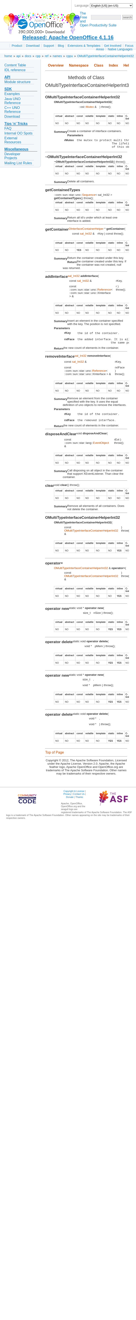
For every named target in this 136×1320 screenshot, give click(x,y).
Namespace (79, 65)
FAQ (7, 128)
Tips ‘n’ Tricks (16, 123)
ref (46, 56)
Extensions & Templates (84, 45)
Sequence (88, 196)
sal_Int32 (86, 235)
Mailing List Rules (18, 163)
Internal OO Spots (18, 133)
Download (32, 45)
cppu (69, 56)
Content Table (15, 65)
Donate (69, 802)
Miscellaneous (16, 149)
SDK (8, 89)
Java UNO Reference (12, 101)
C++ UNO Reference (12, 110)
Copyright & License (73, 796)
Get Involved (112, 45)
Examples (12, 94)
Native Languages (120, 49)
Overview (55, 65)
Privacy (67, 799)
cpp (38, 56)
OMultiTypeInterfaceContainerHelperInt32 (105, 56)
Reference (104, 291)
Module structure (17, 82)
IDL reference (14, 70)
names (57, 56)
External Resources (12, 140)
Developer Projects (12, 156)
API (7, 77)
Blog (61, 45)
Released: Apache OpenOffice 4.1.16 (67, 37)
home (8, 56)
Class (98, 65)
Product (17, 45)
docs (28, 56)
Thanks (79, 802)
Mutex (90, 106)
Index (113, 65)
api (18, 56)
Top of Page (54, 758)
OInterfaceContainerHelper (86, 230)
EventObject (101, 448)
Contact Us (79, 799)
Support (48, 45)
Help (127, 65)
